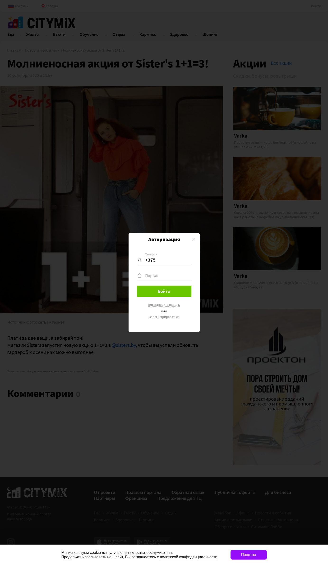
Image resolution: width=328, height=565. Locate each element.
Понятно (248, 555)
